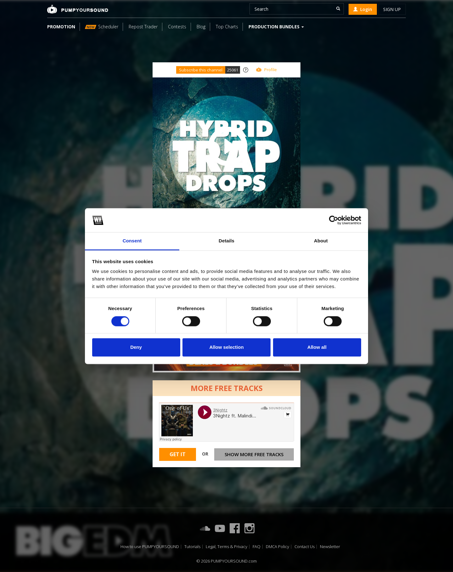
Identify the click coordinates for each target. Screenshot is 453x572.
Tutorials (192, 547)
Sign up (392, 9)
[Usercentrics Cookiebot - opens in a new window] (333, 220)
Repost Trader (143, 27)
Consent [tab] (132, 241)
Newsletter (330, 547)
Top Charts (227, 27)
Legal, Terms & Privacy (226, 547)
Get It (178, 454)
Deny (136, 347)
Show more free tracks (254, 454)
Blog (201, 27)
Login (362, 9)
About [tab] (321, 241)
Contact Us (304, 547)
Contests (177, 27)
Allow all (317, 347)
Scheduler (101, 27)
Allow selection (226, 347)
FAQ (256, 547)
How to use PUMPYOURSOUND (149, 547)
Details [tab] (226, 241)
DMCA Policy (277, 547)
